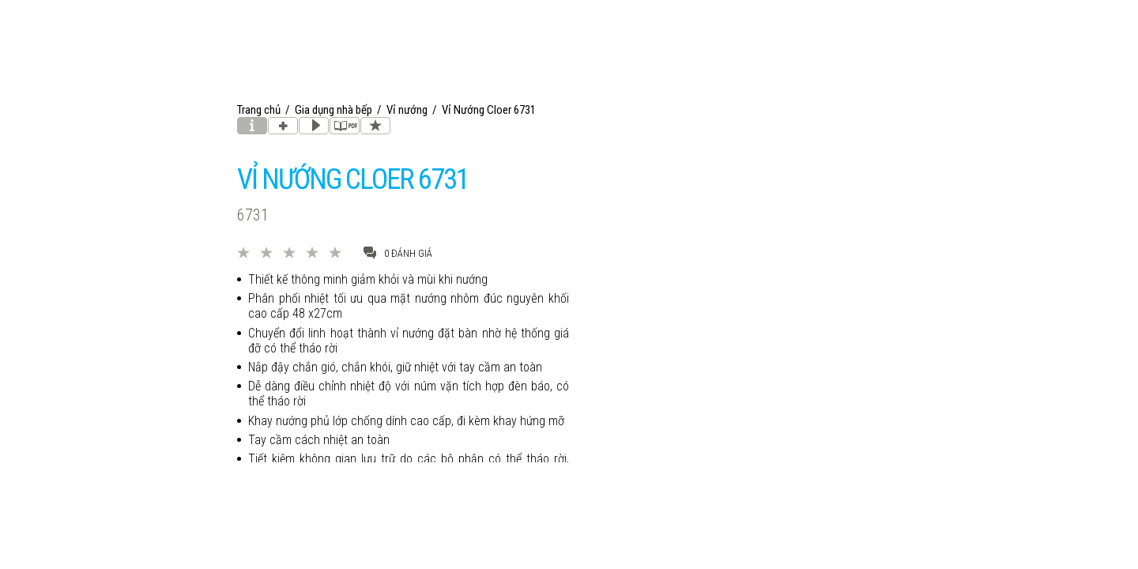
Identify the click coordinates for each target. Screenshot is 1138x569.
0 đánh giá (398, 252)
